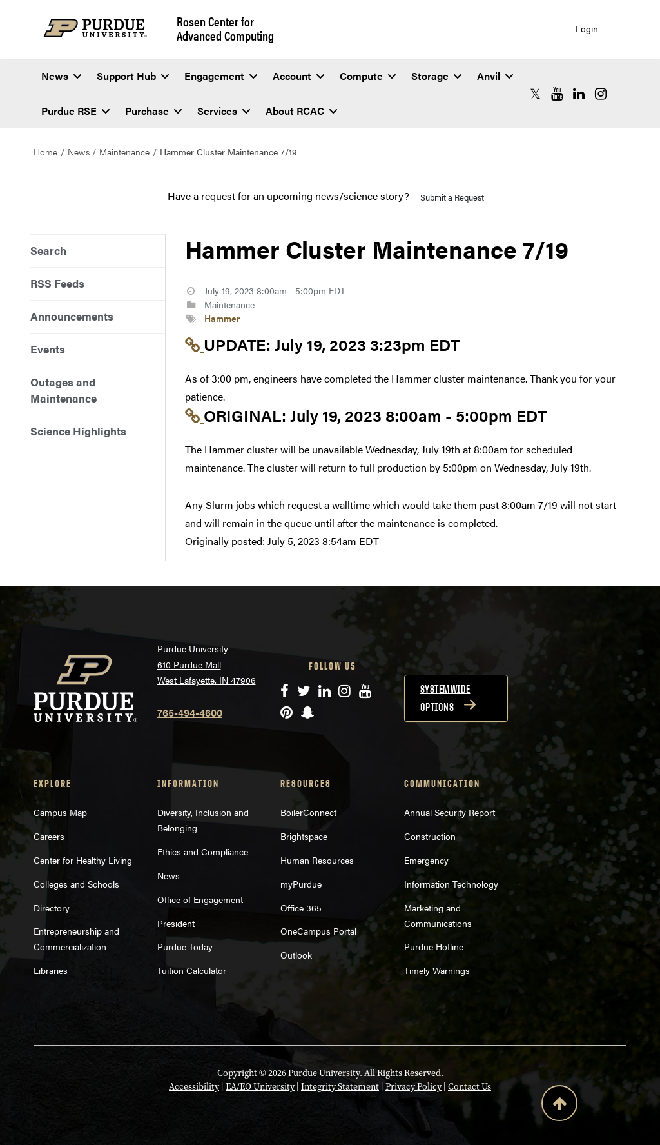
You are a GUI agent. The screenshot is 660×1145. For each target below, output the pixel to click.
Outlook (296, 954)
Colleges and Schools (76, 883)
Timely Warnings (437, 970)
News (61, 75)
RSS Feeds (57, 283)
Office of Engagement (200, 899)
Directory (52, 907)
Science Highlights (78, 431)
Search (48, 250)
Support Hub (133, 75)
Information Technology (451, 883)
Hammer (222, 318)
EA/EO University (260, 1086)
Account (298, 75)
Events (47, 349)
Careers (49, 836)
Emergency (426, 859)
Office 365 (301, 907)
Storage (436, 75)
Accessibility (194, 1086)
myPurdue (301, 883)
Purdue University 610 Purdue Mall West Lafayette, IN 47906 (206, 664)
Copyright (237, 1073)
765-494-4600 (189, 712)
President (176, 923)
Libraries (51, 970)
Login (587, 29)
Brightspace (303, 836)
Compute (368, 75)
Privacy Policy (413, 1086)
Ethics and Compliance (202, 851)
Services (223, 110)
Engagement (220, 75)
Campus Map (60, 812)
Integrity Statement (340, 1086)
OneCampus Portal (318, 930)
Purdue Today (185, 946)
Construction (430, 836)
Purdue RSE (75, 110)
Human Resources (317, 859)
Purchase (153, 110)
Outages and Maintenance (63, 390)
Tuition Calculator (191, 970)
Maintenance (124, 151)
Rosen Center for (225, 28)
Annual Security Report (449, 812)
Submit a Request (452, 197)
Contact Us (469, 1086)
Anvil (495, 75)
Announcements (71, 316)
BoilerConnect (308, 812)
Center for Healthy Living (83, 859)
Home (45, 151)
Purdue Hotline (433, 946)
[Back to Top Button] (559, 1105)
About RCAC (301, 110)
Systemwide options (445, 697)
